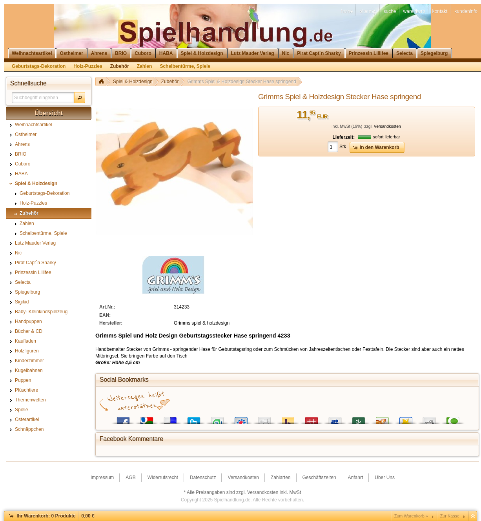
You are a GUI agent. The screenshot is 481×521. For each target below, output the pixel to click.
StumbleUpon (217, 418)
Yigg (382, 418)
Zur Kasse (449, 516)
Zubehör (170, 81)
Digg (264, 418)
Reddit (429, 418)
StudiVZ (241, 418)
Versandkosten (387, 126)
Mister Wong (311, 418)
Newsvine (358, 418)
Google (147, 418)
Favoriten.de (405, 418)
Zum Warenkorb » (411, 516)
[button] (79, 97)
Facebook (123, 418)
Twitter (194, 418)
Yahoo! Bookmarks (288, 418)
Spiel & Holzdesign (133, 81)
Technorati (453, 418)
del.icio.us (170, 418)
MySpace (335, 418)
